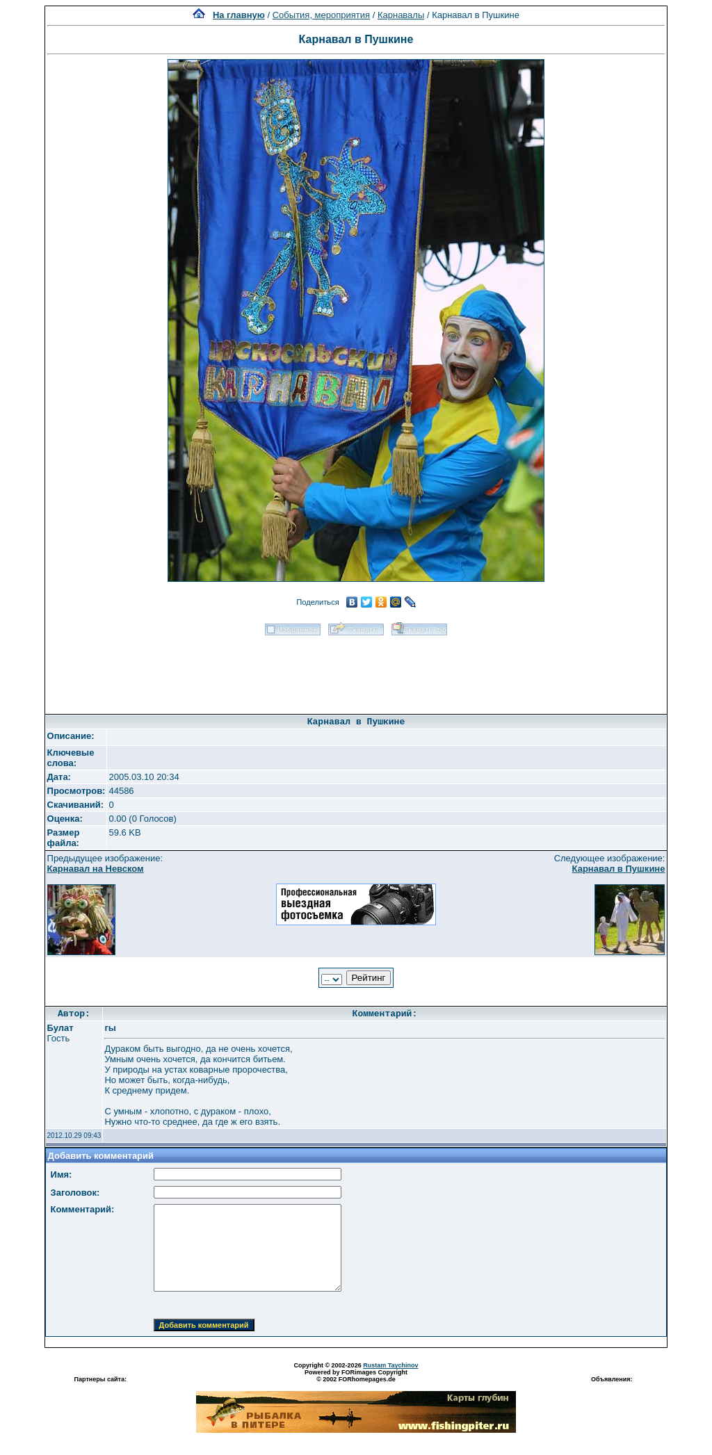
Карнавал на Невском (95, 868)
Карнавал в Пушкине (618, 868)
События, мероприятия (321, 15)
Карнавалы (401, 15)
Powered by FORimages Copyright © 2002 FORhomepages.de (356, 1376)
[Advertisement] (356, 670)
